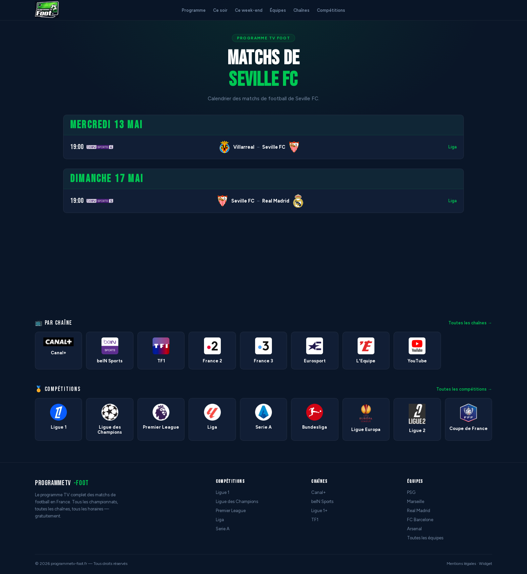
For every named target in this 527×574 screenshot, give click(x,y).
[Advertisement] (28, 216)
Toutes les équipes (425, 537)
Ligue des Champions (237, 501)
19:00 (77, 147)
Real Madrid (418, 510)
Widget (485, 563)
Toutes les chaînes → (470, 322)
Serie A (223, 528)
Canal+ (318, 492)
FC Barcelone (420, 519)
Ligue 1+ (319, 510)
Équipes (278, 10)
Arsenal (414, 528)
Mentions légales (461, 563)
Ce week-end (248, 10)
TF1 (314, 519)
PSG (411, 492)
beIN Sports (322, 501)
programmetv (62, 483)
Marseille (415, 501)
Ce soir (220, 10)
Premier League (231, 510)
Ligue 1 (222, 492)
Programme (194, 10)
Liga (452, 146)
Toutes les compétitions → (464, 389)
